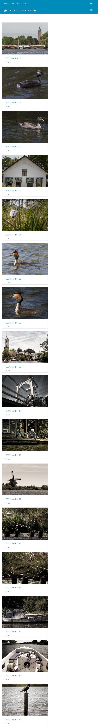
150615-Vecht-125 (62, 535)
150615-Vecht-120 (13, 448)
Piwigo (60, 721)
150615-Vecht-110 (13, 231)
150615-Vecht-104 (13, 144)
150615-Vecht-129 (62, 622)
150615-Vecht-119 (62, 405)
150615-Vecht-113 (62, 275)
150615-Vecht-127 (62, 579)
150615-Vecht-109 (62, 188)
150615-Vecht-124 (13, 535)
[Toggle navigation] (91, 3)
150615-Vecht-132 (13, 709)
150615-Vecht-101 (62, 57)
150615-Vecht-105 (62, 144)
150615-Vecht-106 (13, 188)
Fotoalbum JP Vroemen (16, 3)
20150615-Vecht (27, 10)
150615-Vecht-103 (62, 101)
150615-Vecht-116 (13, 362)
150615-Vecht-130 (13, 666)
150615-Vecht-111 (62, 231)
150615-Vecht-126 (13, 579)
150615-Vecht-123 (62, 492)
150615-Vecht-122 (13, 492)
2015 (12, 10)
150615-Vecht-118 (13, 405)
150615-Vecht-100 (13, 57)
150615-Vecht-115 (62, 318)
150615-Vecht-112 (13, 275)
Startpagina (5, 10)
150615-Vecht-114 (13, 318)
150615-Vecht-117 (62, 362)
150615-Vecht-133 (62, 709)
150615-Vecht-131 (62, 666)
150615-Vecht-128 (13, 622)
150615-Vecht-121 (62, 448)
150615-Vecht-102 (13, 101)
